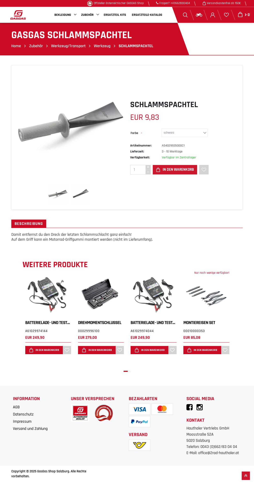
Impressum (22, 421)
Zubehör (87, 15)
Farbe (134, 133)
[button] (126, 371)
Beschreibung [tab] (29, 223)
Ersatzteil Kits (115, 15)
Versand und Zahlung (30, 428)
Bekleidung (62, 15)
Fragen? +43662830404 (173, 3)
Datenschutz (23, 414)
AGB (16, 407)
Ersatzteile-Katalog (147, 15)
